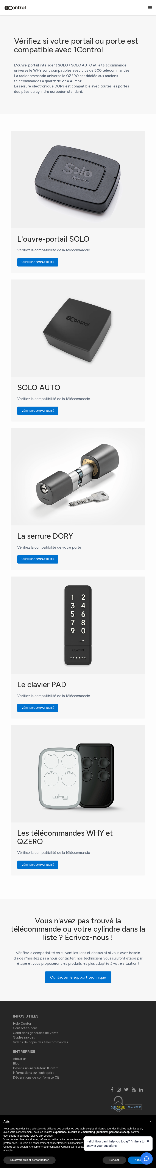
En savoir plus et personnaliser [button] (29, 1160)
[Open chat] (146, 1158)
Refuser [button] (114, 1160)
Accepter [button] (140, 1160)
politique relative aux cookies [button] (36, 1135)
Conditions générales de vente (36, 1033)
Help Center (22, 1024)
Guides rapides (24, 1037)
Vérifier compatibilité (40, 262)
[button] (150, 1121)
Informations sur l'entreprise (34, 1073)
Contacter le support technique (78, 977)
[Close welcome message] (148, 1141)
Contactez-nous (25, 1028)
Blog (16, 1063)
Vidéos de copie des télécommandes (40, 1042)
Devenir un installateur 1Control (36, 1068)
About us (19, 1059)
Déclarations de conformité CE (36, 1077)
